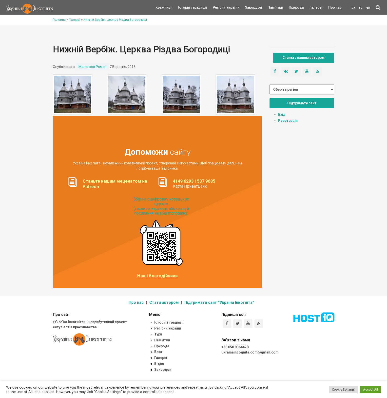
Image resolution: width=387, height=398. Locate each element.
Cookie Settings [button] (343, 389)
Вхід (282, 114)
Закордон (249, 7)
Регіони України (219, 7)
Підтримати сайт (301, 103)
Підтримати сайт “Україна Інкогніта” (219, 302)
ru (361, 7)
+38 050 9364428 (235, 347)
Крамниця (164, 7)
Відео (159, 364)
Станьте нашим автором (303, 58)
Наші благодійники (157, 275)
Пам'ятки (271, 7)
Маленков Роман (92, 67)
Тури (158, 334)
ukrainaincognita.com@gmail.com (250, 352)
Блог (158, 352)
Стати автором (164, 302)
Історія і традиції (185, 7)
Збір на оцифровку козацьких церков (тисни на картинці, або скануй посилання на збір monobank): (161, 206)
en (368, 7)
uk (353, 7)
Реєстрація (288, 121)
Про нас (335, 7)
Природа (292, 7)
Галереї (316, 7)
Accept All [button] (370, 389)
